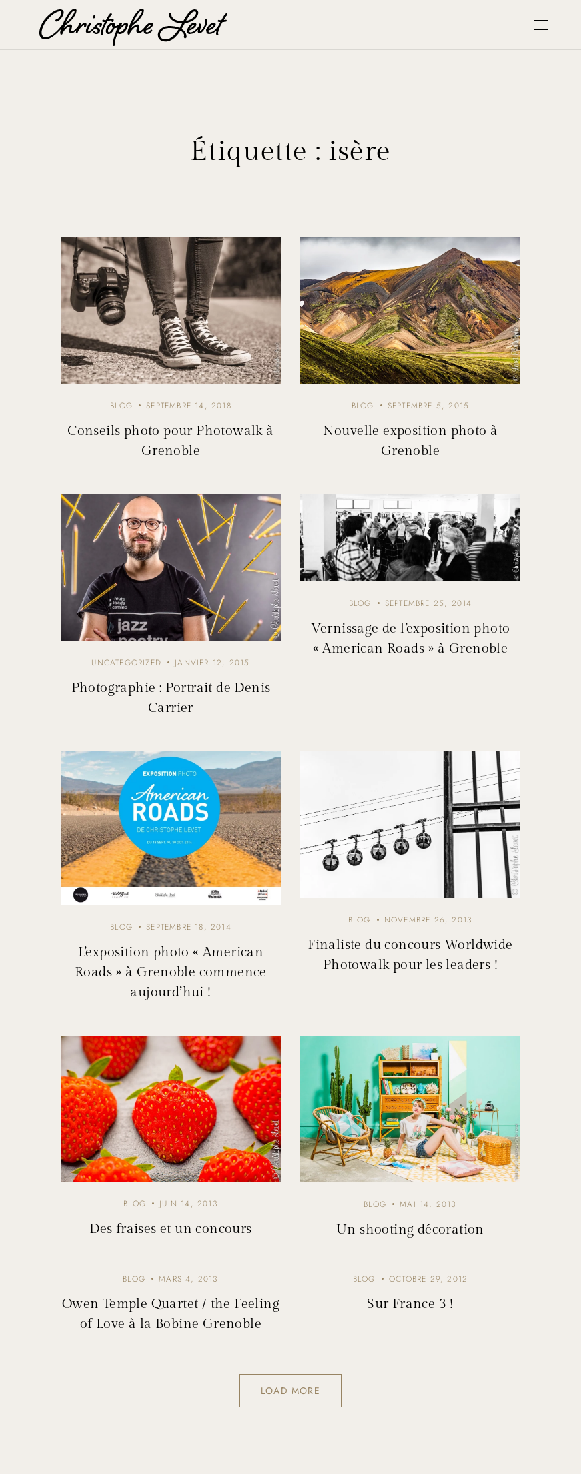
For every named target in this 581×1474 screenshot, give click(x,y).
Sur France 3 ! (410, 1304)
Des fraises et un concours (170, 1229)
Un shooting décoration (410, 1230)
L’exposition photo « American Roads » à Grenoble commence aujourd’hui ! (171, 972)
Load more (291, 1390)
